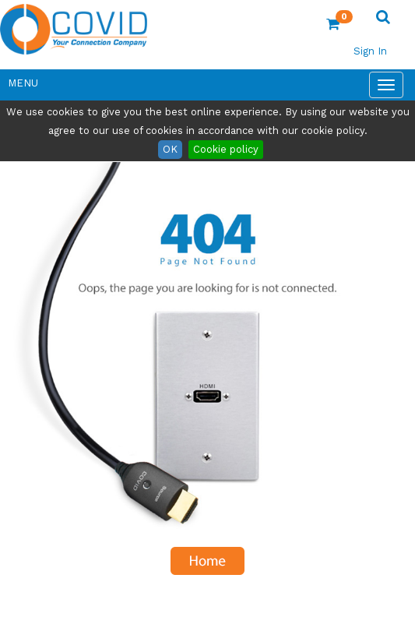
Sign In (370, 51)
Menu (23, 83)
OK (170, 149)
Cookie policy (225, 149)
